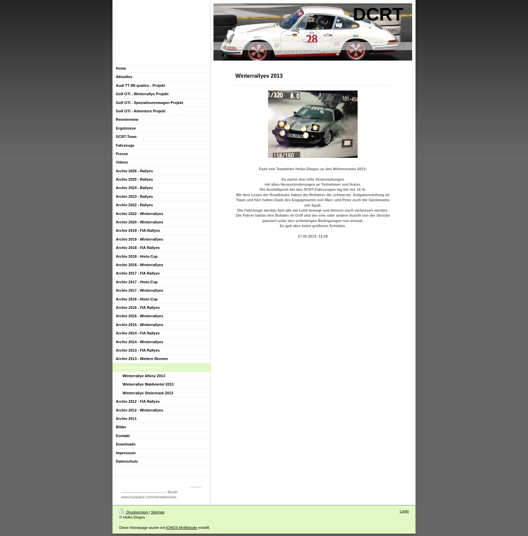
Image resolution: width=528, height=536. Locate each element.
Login (404, 511)
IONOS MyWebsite (181, 528)
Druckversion (134, 512)
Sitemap (157, 512)
